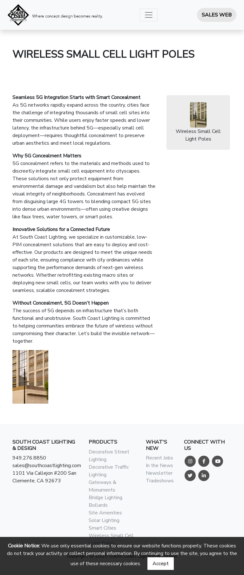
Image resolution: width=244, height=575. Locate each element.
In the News (159, 465)
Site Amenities (105, 512)
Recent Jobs (159, 457)
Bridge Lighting (105, 497)
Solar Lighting (104, 520)
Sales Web (217, 14)
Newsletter (159, 473)
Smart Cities (102, 528)
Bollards (98, 505)
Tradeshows (160, 480)
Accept (160, 563)
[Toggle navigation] (149, 15)
